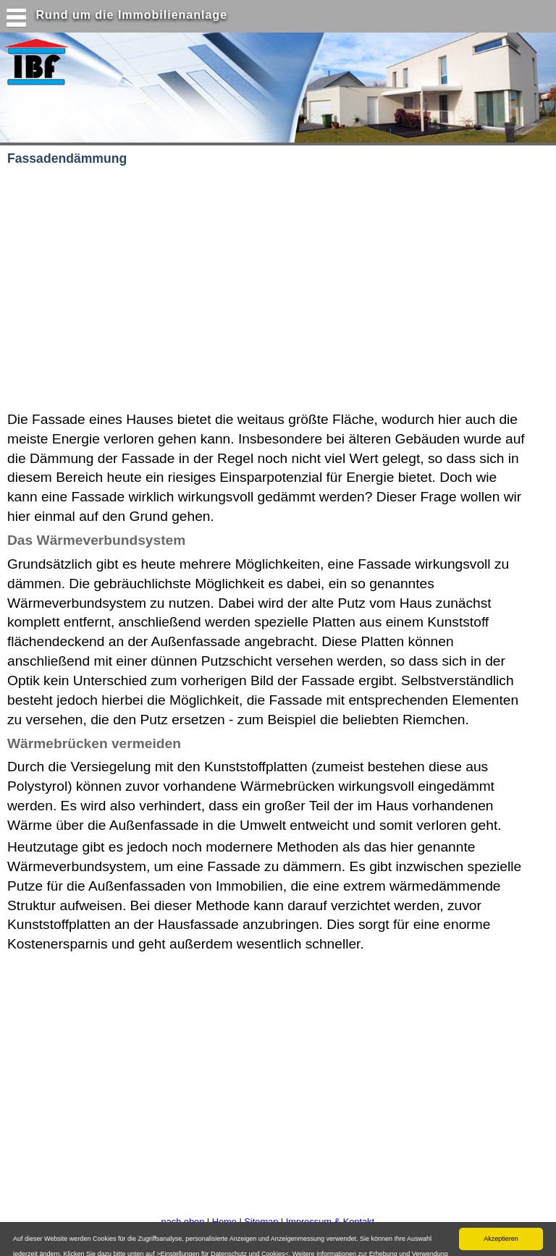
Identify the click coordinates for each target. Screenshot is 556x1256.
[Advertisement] (187, 289)
